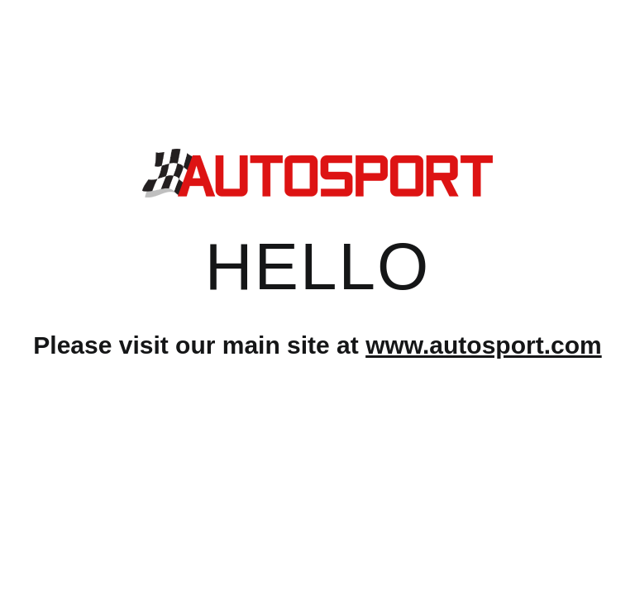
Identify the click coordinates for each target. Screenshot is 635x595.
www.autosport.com (483, 345)
